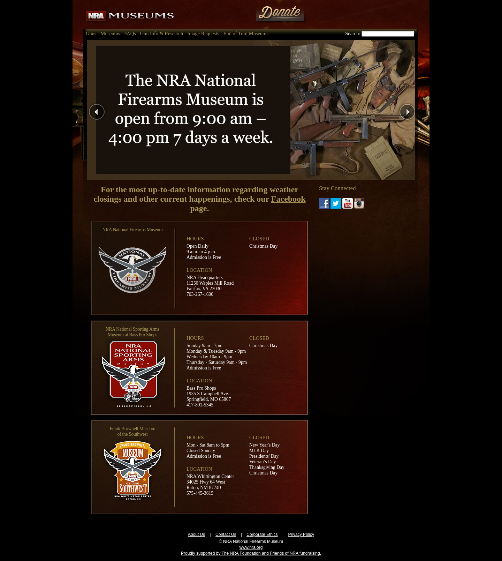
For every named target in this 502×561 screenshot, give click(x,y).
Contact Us (225, 534)
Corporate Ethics (261, 534)
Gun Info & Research (161, 33)
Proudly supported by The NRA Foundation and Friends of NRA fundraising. (251, 553)
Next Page (420, 110)
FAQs (130, 33)
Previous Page (114, 110)
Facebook (288, 198)
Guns (91, 33)
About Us (196, 534)
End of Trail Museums (245, 33)
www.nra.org (251, 547)
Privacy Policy (301, 534)
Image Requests (203, 33)
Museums (110, 33)
